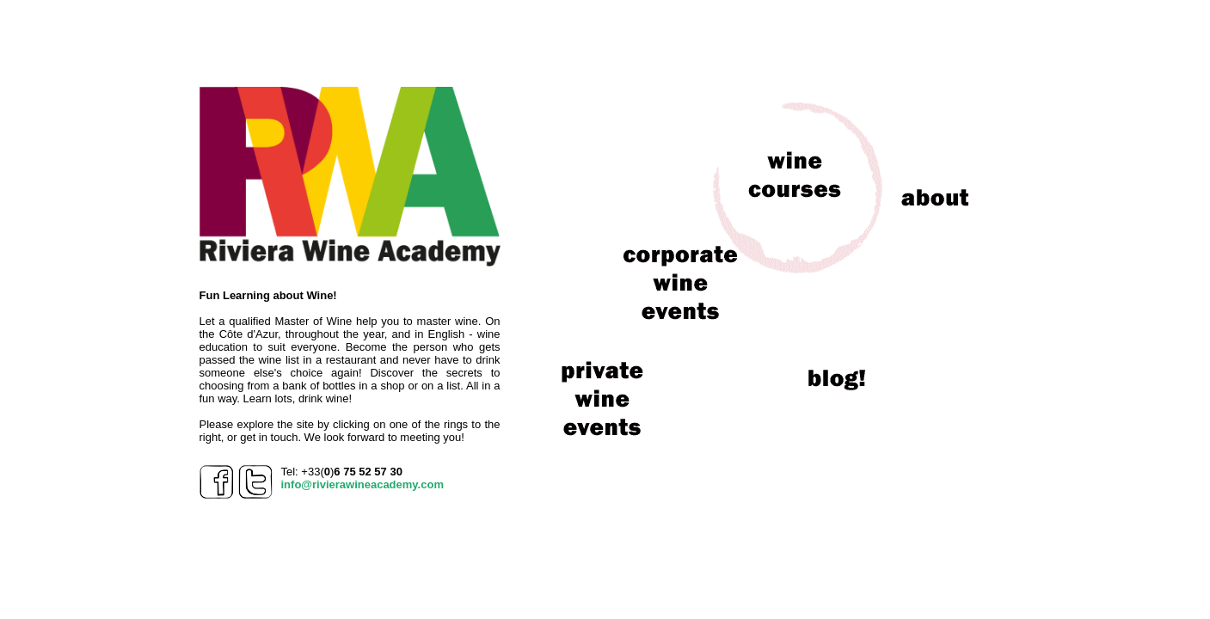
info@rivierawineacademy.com (362, 484)
